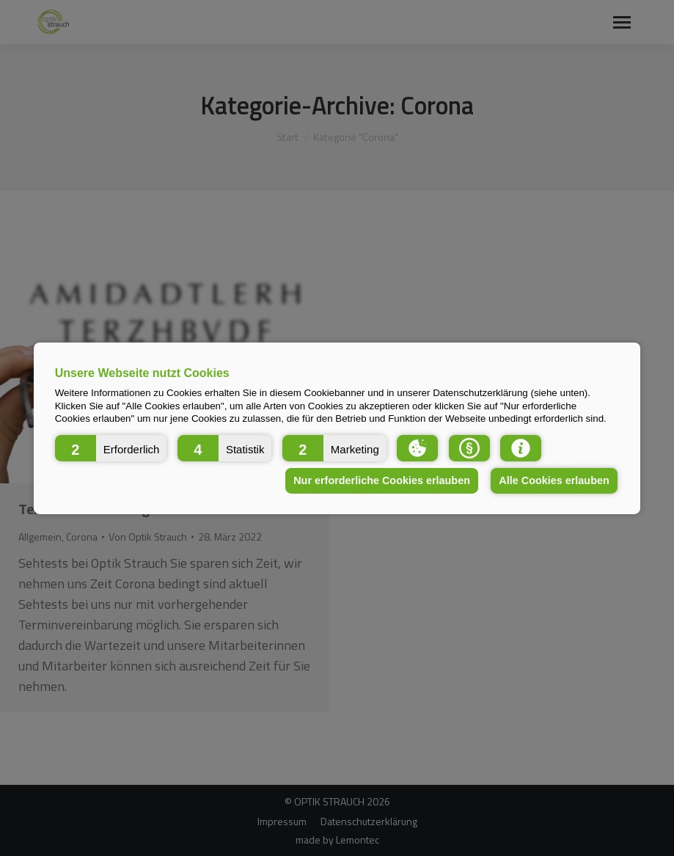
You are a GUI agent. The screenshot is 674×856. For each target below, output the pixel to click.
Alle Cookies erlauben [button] (554, 480)
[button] (111, 447)
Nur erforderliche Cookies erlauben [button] (381, 480)
